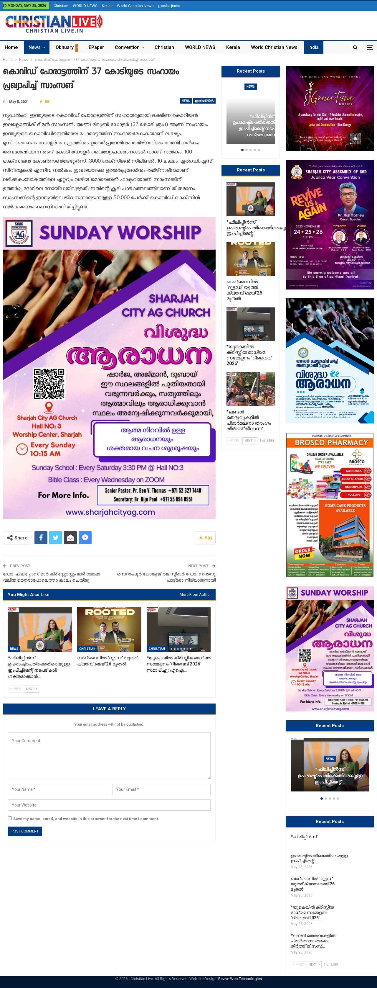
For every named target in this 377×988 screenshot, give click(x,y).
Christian (61, 6)
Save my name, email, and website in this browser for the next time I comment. (86, 819)
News (35, 47)
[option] (330, 767)
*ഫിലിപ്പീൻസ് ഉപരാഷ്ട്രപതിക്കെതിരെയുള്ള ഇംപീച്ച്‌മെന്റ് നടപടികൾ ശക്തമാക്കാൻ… (263, 126)
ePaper (96, 47)
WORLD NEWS (85, 6)
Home (11, 47)
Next (31, 689)
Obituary (65, 47)
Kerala (107, 6)
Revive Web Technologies (240, 978)
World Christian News (135, 6)
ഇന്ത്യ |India (169, 6)
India (313, 47)
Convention (127, 47)
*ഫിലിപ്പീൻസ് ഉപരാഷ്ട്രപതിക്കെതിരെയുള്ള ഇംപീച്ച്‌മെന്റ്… (329, 776)
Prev (15, 689)
